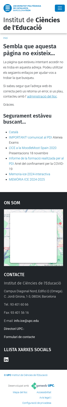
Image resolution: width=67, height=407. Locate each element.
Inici (5, 38)
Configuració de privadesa (36, 403)
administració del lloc (42, 96)
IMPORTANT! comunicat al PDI (30, 137)
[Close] (60, 8)
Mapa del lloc (20, 392)
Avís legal (44, 397)
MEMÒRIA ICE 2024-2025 (27, 179)
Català (13, 132)
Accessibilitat (44, 392)
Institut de (31, 24)
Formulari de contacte (19, 337)
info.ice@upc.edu (26, 321)
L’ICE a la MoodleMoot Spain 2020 (32, 148)
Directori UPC (13, 329)
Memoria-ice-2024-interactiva (29, 174)
